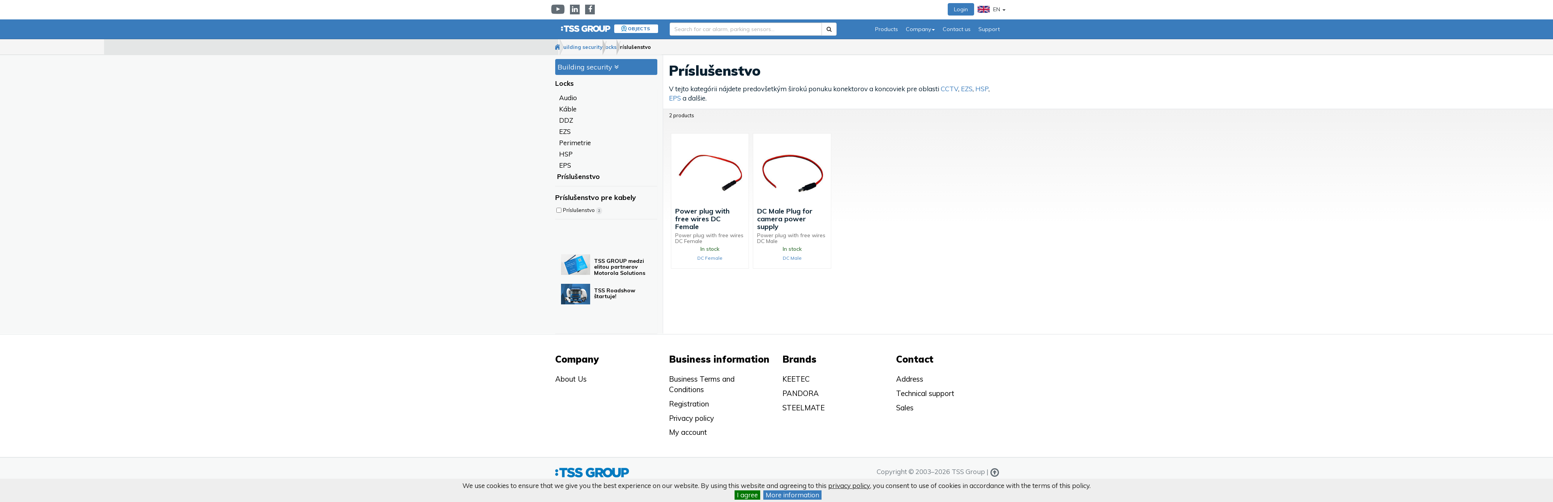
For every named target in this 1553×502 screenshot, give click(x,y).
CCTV (949, 89)
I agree (747, 495)
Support (989, 29)
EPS (565, 166)
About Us (571, 379)
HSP (566, 154)
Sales (905, 407)
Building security (606, 47)
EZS (565, 132)
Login (961, 9)
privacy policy (849, 485)
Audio (568, 98)
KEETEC (796, 379)
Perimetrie (575, 143)
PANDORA (800, 393)
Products (886, 29)
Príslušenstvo (690, 47)
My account (688, 432)
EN (992, 9)
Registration (689, 403)
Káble (568, 109)
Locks (650, 47)
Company (920, 29)
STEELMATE (803, 407)
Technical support (925, 393)
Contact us (957, 29)
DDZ (566, 120)
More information (792, 495)
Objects (639, 28)
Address (909, 379)
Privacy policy (691, 418)
